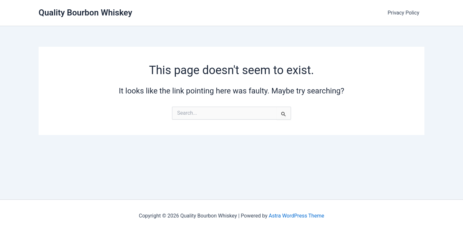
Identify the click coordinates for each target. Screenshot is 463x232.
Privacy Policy (404, 13)
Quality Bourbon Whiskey (85, 12)
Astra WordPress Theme (296, 216)
